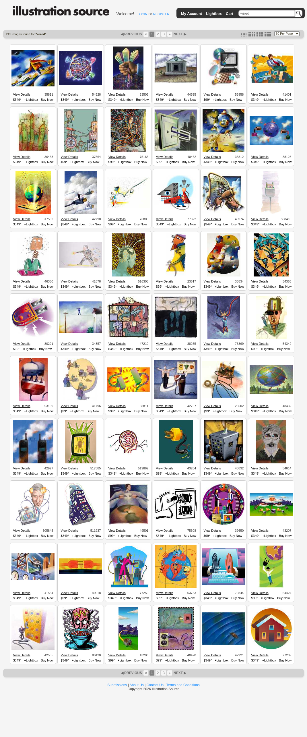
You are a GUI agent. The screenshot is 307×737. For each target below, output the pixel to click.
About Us (137, 685)
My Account (191, 13)
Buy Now (47, 99)
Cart (229, 13)
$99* (206, 99)
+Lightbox (31, 99)
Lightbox (214, 13)
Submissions (117, 685)
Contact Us (155, 685)
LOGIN (142, 14)
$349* (17, 99)
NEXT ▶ (179, 34)
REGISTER (161, 14)
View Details (21, 94)
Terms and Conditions (183, 685)
